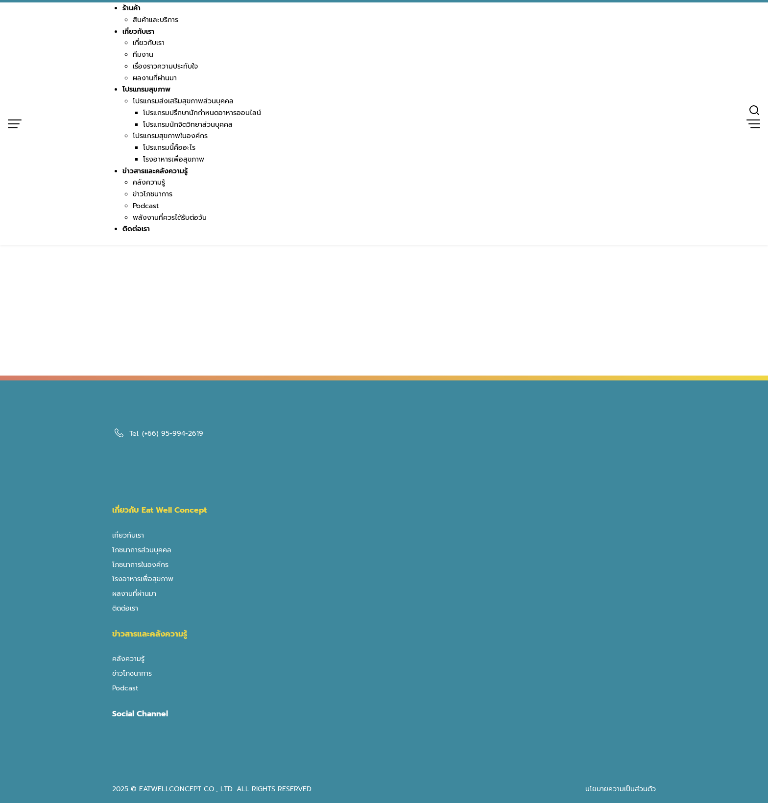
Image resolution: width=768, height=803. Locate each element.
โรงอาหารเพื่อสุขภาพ (173, 159)
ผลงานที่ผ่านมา (155, 78)
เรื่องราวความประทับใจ (165, 66)
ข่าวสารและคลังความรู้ (155, 171)
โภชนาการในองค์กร (140, 565)
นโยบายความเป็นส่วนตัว (620, 789)
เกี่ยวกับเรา (138, 31)
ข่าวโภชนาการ (152, 194)
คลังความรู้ (149, 182)
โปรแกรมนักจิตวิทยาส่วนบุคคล (188, 124)
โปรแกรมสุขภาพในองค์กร (170, 136)
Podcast (146, 206)
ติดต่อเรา (136, 229)
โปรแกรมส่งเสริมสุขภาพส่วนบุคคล (183, 101)
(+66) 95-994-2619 (172, 433)
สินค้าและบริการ (155, 20)
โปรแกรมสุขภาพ (146, 89)
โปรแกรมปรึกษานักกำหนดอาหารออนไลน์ (202, 113)
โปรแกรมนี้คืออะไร (169, 147)
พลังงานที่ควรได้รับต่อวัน (170, 218)
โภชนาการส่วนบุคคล (141, 550)
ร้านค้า (131, 8)
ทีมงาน (143, 54)
